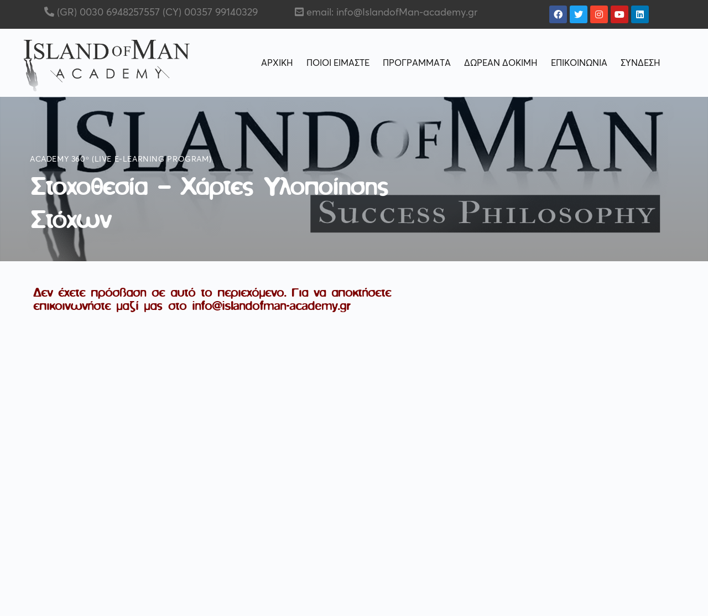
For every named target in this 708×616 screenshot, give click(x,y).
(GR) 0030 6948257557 (107, 13)
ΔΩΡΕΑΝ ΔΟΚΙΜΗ (501, 63)
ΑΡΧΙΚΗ (277, 63)
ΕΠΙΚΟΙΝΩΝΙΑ (579, 63)
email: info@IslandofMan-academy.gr (391, 13)
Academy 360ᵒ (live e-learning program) (120, 159)
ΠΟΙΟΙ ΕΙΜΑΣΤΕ (337, 63)
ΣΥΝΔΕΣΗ (640, 63)
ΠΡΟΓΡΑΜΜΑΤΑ (417, 63)
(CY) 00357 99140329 (209, 13)
